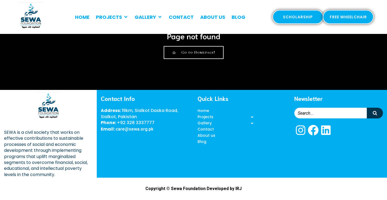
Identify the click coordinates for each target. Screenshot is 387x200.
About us (212, 17)
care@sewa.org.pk (134, 129)
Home (82, 17)
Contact (181, 17)
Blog (238, 17)
